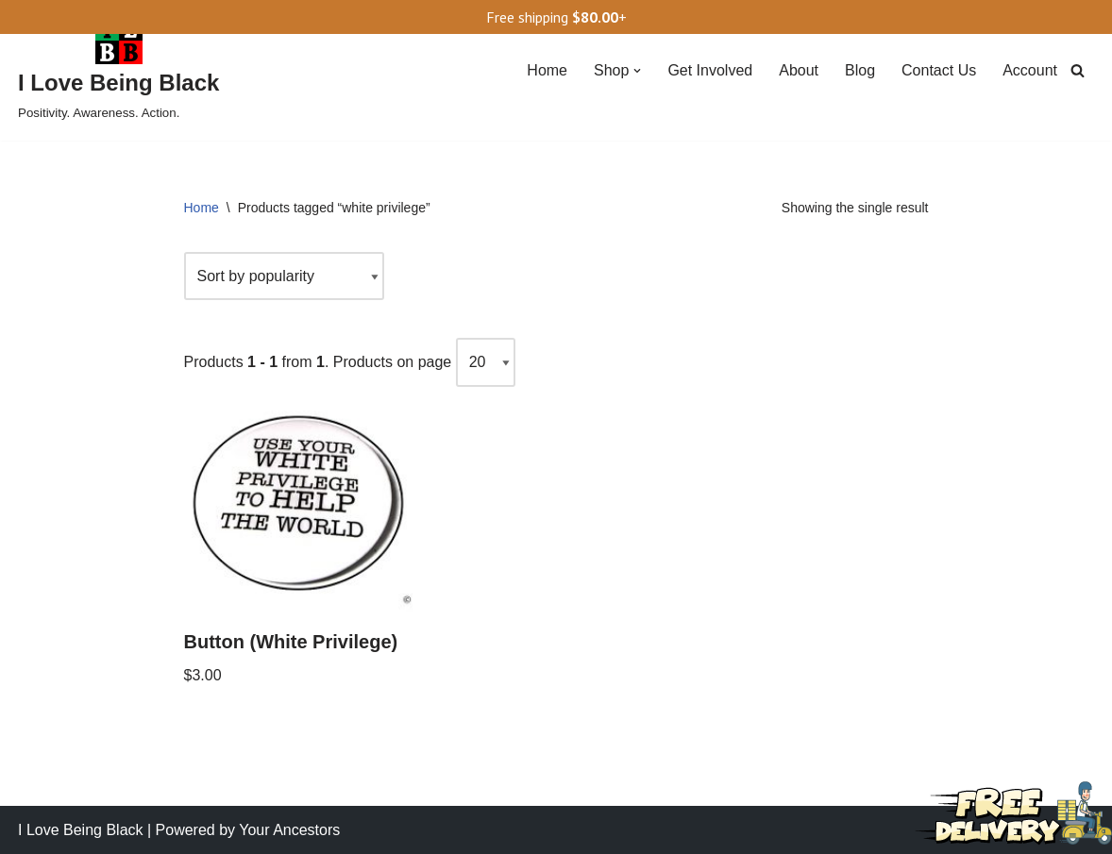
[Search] (1077, 70)
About (798, 70)
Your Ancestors (289, 830)
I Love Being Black (80, 830)
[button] (637, 71)
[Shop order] (284, 276)
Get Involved (709, 70)
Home (547, 70)
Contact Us (938, 70)
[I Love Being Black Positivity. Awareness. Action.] (118, 70)
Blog (860, 70)
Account (1029, 70)
